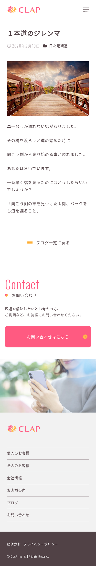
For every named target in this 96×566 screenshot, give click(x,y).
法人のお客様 (18, 465)
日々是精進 (58, 45)
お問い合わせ (18, 514)
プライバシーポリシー (40, 544)
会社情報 (14, 477)
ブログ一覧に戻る (53, 242)
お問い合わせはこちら (48, 337)
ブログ (12, 502)
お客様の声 (16, 490)
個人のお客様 (18, 453)
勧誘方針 (14, 544)
